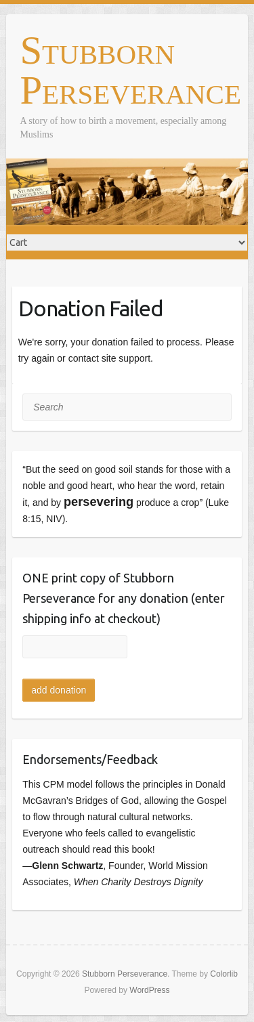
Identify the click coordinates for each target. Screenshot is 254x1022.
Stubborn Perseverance (130, 71)
